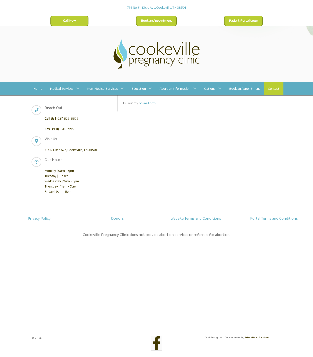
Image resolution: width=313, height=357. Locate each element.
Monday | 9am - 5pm (59, 171)
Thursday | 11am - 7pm (60, 186)
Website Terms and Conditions (195, 219)
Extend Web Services (257, 337)
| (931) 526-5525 (61, 118)
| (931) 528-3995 (59, 129)
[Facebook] (157, 343)
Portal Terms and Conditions (274, 219)
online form (147, 103)
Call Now (69, 20)
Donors (117, 219)
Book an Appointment (156, 20)
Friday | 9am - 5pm (58, 191)
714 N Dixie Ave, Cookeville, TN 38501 (71, 150)
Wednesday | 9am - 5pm (62, 181)
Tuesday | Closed (56, 176)
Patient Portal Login (243, 20)
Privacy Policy (39, 219)
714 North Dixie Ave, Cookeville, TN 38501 (156, 7)
